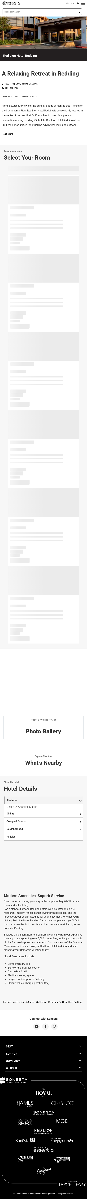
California (41, 1002)
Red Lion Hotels (10, 1002)
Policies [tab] (10, 836)
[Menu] (83, 3)
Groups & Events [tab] (44, 821)
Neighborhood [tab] (44, 829)
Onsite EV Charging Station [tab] (22, 806)
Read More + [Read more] (8, 134)
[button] (42, 11)
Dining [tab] (44, 813)
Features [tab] (44, 800)
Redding (52, 1002)
